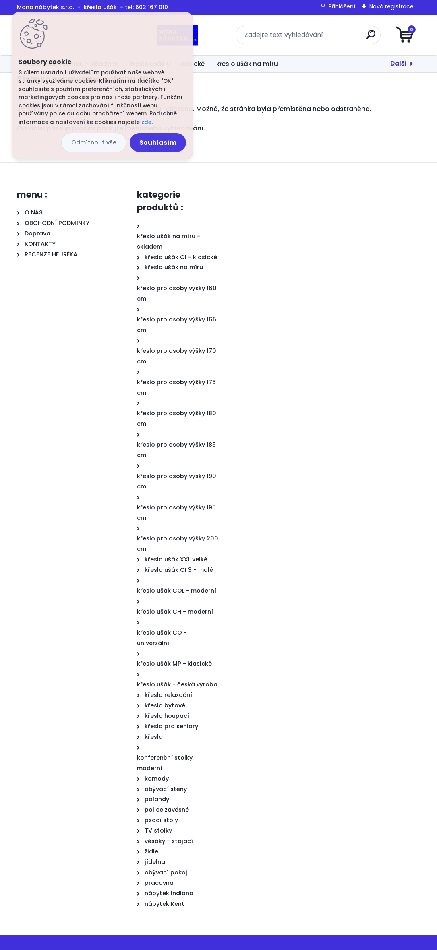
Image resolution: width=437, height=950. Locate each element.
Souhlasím (157, 142)
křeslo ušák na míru (247, 64)
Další (398, 63)
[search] (315, 37)
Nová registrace (391, 6)
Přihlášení (342, 6)
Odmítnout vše (93, 142)
